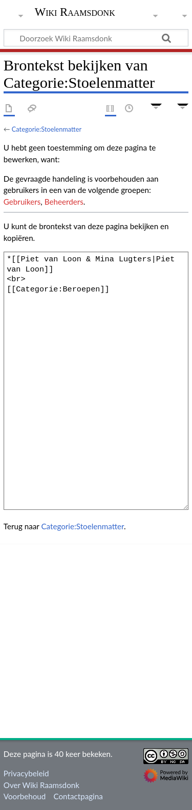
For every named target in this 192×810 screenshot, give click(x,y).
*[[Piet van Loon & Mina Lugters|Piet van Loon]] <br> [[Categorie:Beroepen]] (96, 381)
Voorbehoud (25, 796)
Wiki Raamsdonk (75, 13)
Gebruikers (22, 201)
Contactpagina (78, 796)
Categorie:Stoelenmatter (46, 129)
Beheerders (64, 201)
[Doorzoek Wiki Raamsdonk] (96, 38)
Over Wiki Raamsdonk (41, 785)
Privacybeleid (26, 773)
